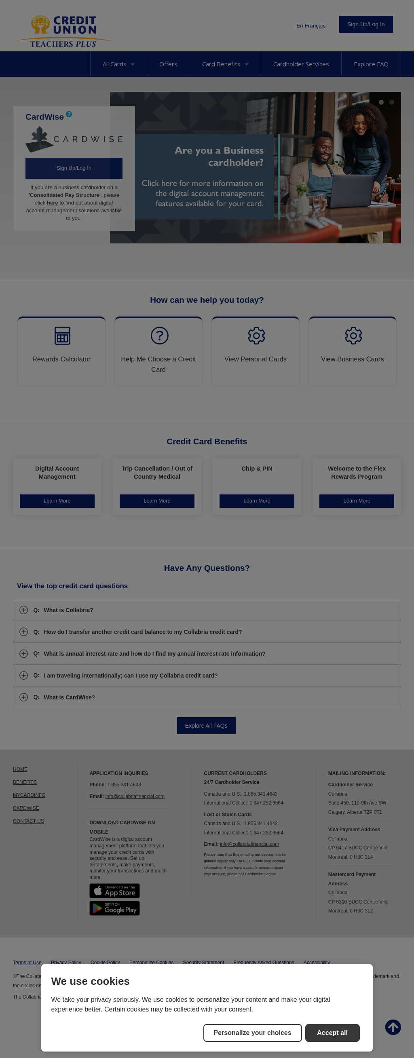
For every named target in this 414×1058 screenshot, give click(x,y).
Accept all (332, 1032)
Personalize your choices (252, 1032)
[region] (206, 1008)
